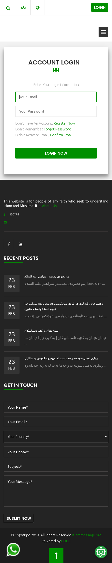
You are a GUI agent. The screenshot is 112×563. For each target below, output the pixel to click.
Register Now (64, 123)
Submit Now (19, 518)
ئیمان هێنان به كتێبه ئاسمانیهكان (41, 331)
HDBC (66, 541)
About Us (49, 205)
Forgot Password (57, 129)
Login (100, 7)
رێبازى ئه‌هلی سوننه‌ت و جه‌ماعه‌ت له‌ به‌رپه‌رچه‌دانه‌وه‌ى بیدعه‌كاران (61, 358)
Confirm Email (61, 135)
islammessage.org (86, 535)
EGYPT (11, 214)
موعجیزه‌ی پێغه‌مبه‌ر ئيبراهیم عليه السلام (46, 276)
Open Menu (103, 32)
